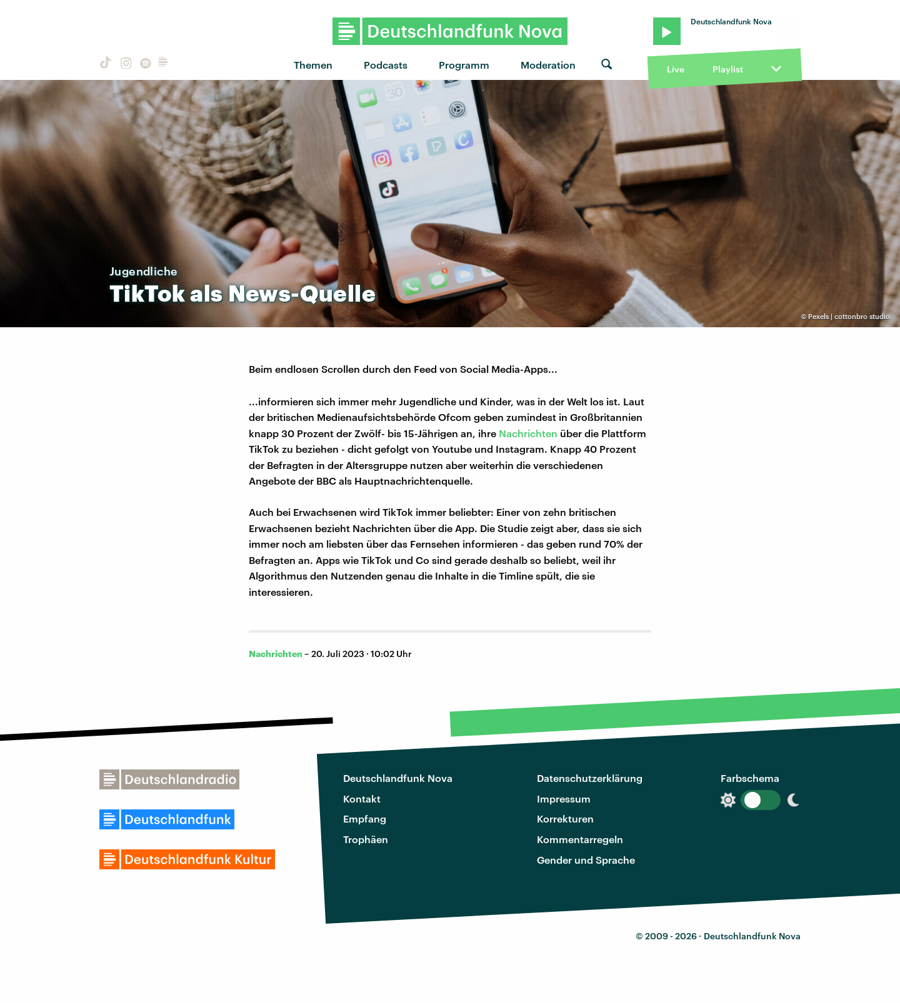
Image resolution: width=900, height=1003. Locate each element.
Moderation (548, 65)
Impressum (564, 798)
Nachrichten (529, 433)
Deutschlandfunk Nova (397, 778)
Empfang (364, 818)
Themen (313, 65)
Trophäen (365, 839)
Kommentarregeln (580, 839)
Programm (464, 65)
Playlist (727, 69)
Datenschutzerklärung (589, 778)
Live (675, 69)
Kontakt (362, 798)
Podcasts (386, 65)
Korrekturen (565, 818)
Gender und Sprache (586, 860)
